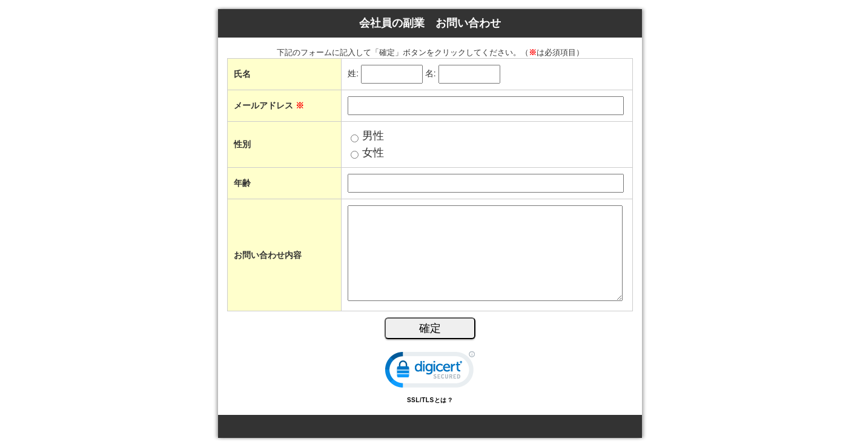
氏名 (242, 74)
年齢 (242, 183)
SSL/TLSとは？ (430, 400)
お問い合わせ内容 (268, 255)
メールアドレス (269, 105)
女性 (373, 153)
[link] (430, 372)
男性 (373, 136)
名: (430, 74)
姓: (353, 74)
